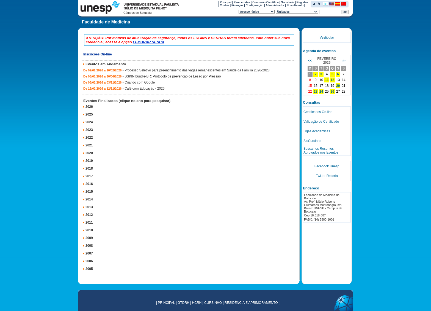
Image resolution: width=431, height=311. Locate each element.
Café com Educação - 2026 (144, 88)
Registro (302, 2)
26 (332, 91)
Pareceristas (242, 2)
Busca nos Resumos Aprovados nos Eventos (320, 150)
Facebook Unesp (326, 166)
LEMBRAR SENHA (148, 42)
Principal (225, 2)
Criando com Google (140, 82)
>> (344, 61)
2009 (89, 238)
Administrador (275, 5)
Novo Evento (295, 5)
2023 (89, 130)
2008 (89, 246)
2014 (89, 199)
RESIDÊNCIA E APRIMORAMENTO (251, 303)
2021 (89, 145)
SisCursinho (312, 141)
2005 (89, 269)
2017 (89, 176)
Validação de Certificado (321, 122)
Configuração (254, 5)
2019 (89, 161)
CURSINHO (213, 303)
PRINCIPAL (166, 303)
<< (310, 61)
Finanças (237, 5)
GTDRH (183, 303)
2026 (89, 107)
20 (338, 86)
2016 (89, 184)
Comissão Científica (265, 2)
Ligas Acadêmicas (316, 131)
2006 (89, 261)
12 (332, 80)
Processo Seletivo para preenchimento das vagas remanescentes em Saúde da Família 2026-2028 (197, 70)
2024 (89, 122)
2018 (89, 168)
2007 (89, 253)
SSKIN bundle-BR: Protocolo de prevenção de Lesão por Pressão (173, 76)
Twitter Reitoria (327, 176)
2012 (89, 215)
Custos (224, 5)
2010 (89, 230)
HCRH (197, 303)
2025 (89, 114)
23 (315, 91)
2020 (89, 153)
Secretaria (287, 2)
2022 (89, 138)
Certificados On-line (317, 112)
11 (326, 80)
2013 (89, 207)
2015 (89, 192)
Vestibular (327, 37)
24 (321, 91)
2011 (89, 222)
